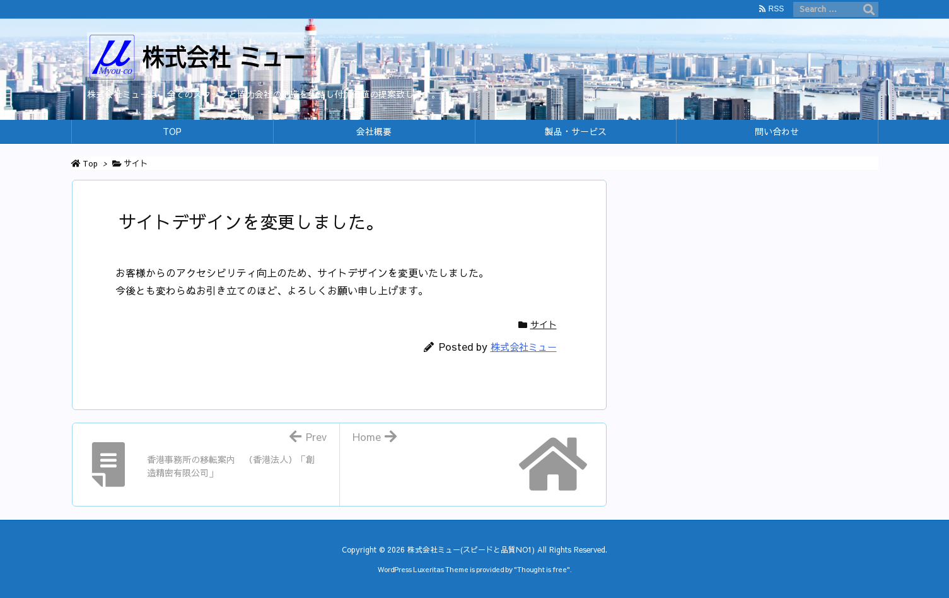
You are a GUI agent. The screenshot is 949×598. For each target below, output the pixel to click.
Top (90, 163)
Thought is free (542, 569)
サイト (136, 163)
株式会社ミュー (524, 346)
